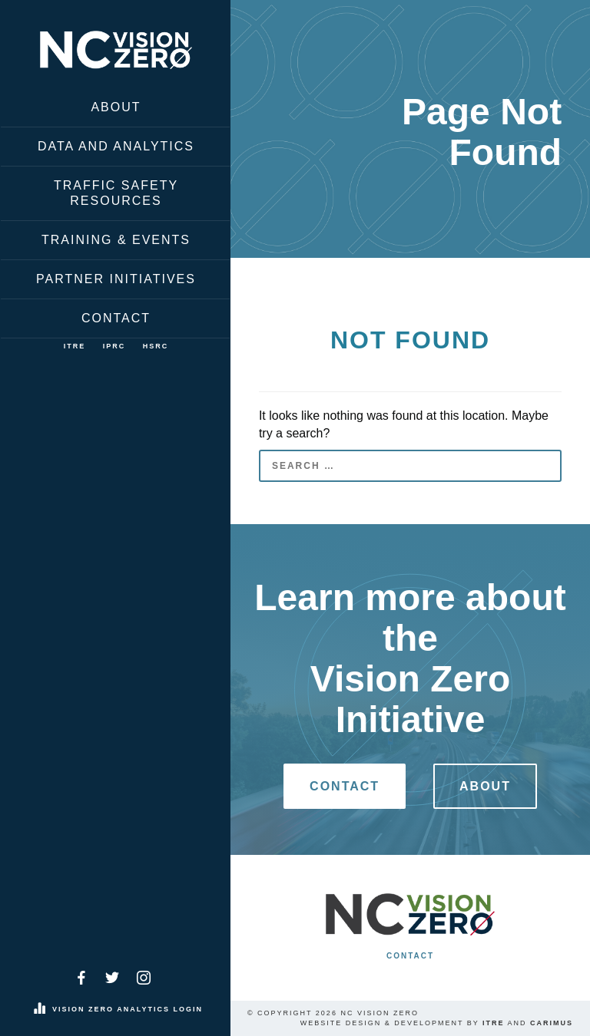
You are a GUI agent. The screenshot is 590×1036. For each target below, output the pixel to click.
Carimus (551, 1023)
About (116, 107)
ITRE (75, 346)
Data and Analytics (116, 146)
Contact (116, 318)
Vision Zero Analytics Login (127, 1009)
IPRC (114, 346)
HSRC (156, 346)
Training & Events (116, 239)
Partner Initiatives (116, 278)
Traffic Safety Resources (116, 193)
